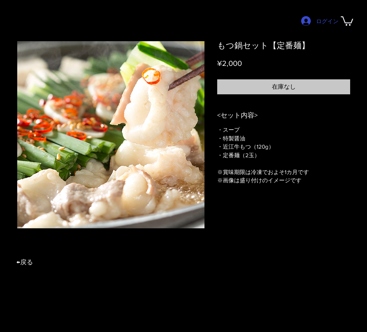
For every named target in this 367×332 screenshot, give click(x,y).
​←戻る (24, 261)
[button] (347, 20)
